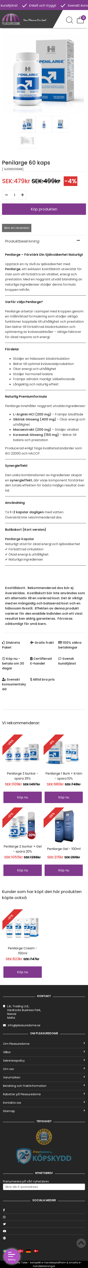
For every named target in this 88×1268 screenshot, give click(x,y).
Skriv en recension (16, 228)
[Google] (44, 1238)
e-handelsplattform (53, 1262)
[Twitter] (44, 1224)
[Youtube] (44, 1231)
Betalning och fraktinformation (44, 1086)
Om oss (44, 1069)
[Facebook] (44, 1210)
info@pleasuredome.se (24, 1025)
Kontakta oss (44, 1103)
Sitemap (44, 1111)
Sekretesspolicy (44, 1061)
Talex (24, 1262)
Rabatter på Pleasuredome (44, 1094)
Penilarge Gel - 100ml (64, 849)
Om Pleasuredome (44, 1044)
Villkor (44, 1052)
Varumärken (44, 1077)
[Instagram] (44, 1217)
